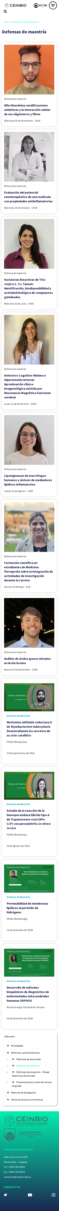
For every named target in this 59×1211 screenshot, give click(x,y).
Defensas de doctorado (28, 1059)
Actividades (17, 1045)
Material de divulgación (23, 1092)
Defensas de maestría (27, 1065)
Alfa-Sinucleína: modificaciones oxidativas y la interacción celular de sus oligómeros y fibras (27, 109)
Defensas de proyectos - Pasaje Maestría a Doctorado (30, 1073)
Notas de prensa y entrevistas (27, 1099)
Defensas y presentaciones (26, 22)
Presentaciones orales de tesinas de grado (32, 1084)
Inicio (6, 22)
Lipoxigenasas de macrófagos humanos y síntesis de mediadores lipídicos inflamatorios (28, 480)
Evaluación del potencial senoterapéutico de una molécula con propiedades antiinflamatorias (28, 196)
